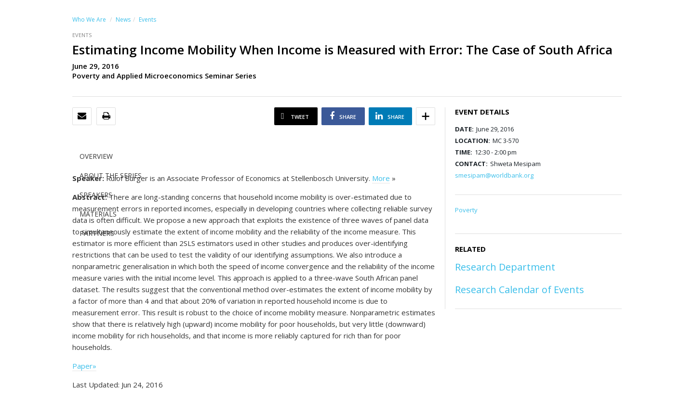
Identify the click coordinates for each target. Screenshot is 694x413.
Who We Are (89, 19)
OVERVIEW (96, 156)
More (381, 178)
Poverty (466, 210)
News (123, 19)
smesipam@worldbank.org (494, 175)
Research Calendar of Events (519, 289)
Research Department (505, 266)
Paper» (84, 366)
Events (147, 19)
